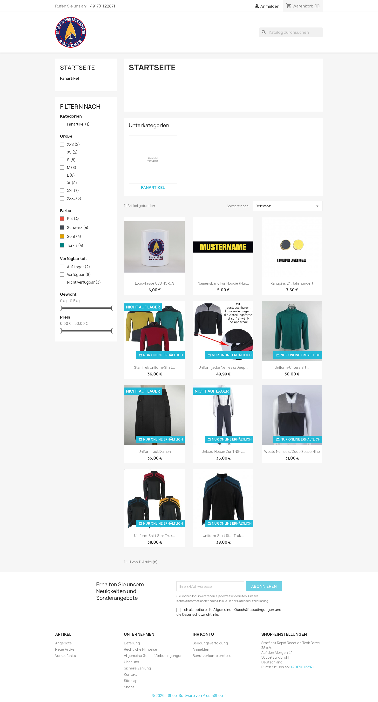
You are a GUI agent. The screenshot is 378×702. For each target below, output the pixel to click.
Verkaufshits (65, 655)
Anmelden (201, 649)
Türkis (75, 245)
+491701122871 (101, 6)
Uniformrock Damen (154, 451)
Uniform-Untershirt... (292, 367)
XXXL (74, 198)
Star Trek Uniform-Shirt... (154, 367)
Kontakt (130, 674)
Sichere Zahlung (137, 668)
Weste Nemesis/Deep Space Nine (292, 451)
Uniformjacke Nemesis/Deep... (223, 367)
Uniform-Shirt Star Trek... (154, 535)
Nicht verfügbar (84, 282)
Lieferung (132, 643)
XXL (73, 190)
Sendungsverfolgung (210, 643)
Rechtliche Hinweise (140, 649)
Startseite (77, 68)
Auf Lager (78, 267)
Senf (74, 236)
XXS (73, 144)
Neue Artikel (65, 649)
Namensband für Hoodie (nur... (223, 283)
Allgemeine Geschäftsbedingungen (153, 655)
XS (72, 152)
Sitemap (130, 680)
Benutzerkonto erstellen (213, 655)
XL (72, 183)
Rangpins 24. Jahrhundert (291, 283)
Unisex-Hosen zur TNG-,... (223, 451)
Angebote (63, 643)
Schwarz (77, 227)
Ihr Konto (203, 634)
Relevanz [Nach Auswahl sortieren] (288, 206)
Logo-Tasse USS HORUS (154, 283)
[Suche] (291, 32)
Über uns (131, 662)
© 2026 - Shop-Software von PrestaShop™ (189, 695)
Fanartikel (69, 78)
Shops (129, 687)
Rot (73, 218)
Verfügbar (79, 274)
